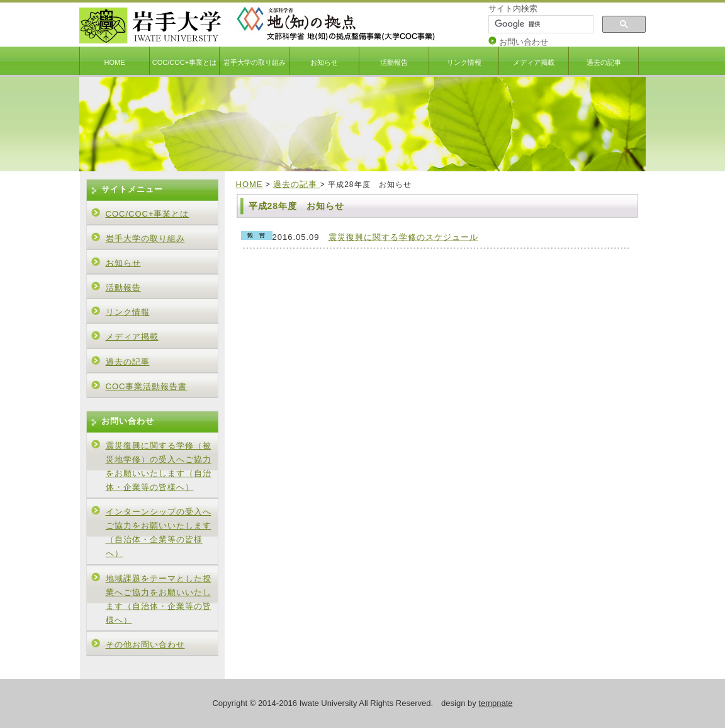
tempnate (495, 703)
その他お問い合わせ (145, 644)
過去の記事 (604, 62)
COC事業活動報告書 (147, 386)
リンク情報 (464, 62)
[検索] (540, 24)
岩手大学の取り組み (254, 62)
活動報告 (394, 62)
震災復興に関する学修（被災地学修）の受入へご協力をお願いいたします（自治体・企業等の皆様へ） (158, 466)
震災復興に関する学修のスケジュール (403, 237)
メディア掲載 (533, 62)
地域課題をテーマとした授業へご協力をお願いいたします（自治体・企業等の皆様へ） (158, 599)
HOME (114, 62)
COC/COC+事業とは (184, 62)
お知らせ (324, 62)
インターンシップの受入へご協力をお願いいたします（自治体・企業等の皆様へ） (158, 532)
